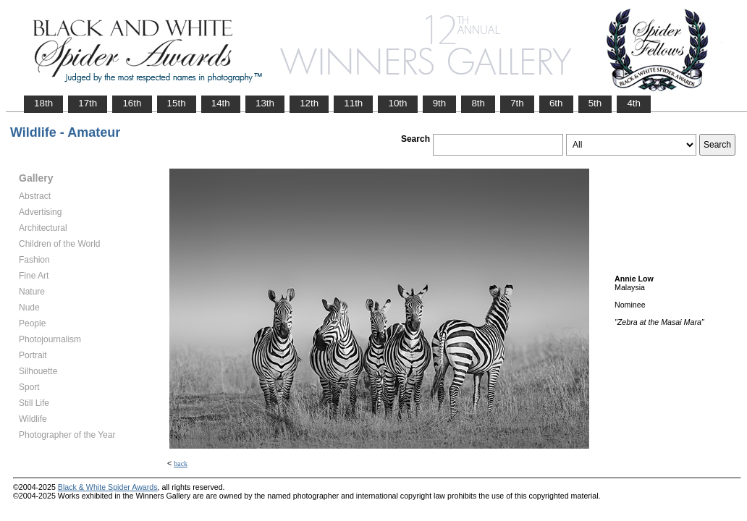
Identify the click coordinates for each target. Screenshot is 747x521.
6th (556, 103)
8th (478, 103)
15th (176, 103)
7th (517, 103)
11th (353, 103)
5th (595, 103)
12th (309, 103)
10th (397, 103)
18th (43, 103)
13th (265, 103)
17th (87, 103)
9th (440, 103)
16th (131, 103)
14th (220, 103)
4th (634, 103)
